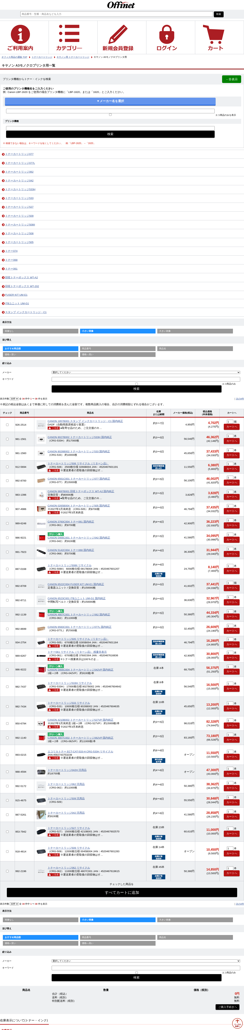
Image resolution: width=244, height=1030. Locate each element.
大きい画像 (165, 331)
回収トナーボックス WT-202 (22, 286)
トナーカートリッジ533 (19, 198)
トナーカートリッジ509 (19, 215)
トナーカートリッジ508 (19, 233)
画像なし (9, 331)
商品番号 (86, 348)
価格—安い (10, 354)
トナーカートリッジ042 (19, 180)
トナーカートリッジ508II (20, 224)
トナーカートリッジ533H (20, 189)
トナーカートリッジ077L (20, 163)
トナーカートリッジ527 (19, 206)
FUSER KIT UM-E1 (16, 294)
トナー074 (11, 251)
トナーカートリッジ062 (19, 171)
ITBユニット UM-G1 (17, 303)
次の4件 (240, 399)
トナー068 (11, 260)
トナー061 (11, 268)
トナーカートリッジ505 (19, 242)
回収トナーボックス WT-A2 (21, 277)
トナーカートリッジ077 (19, 154)
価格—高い (87, 354)
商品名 (162, 348)
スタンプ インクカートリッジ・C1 (26, 312)
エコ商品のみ (229, 384)
